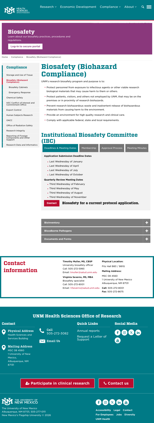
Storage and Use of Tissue (19, 75)
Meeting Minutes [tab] (137, 148)
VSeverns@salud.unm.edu (84, 288)
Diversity (129, 414)
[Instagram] (124, 333)
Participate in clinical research (58, 383)
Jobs (119, 414)
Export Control (13, 110)
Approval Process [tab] (111, 148)
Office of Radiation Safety (19, 126)
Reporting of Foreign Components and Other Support (18, 138)
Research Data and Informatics (21, 145)
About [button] (130, 7)
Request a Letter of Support (91, 338)
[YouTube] (118, 340)
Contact (52, 203)
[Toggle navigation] (149, 7)
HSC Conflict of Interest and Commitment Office (20, 104)
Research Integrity (15, 131)
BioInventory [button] (52, 222)
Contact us (116, 383)
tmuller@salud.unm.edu (83, 272)
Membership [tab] (89, 148)
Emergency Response (19, 93)
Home (5, 57)
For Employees (104, 414)
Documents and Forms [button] (57, 239)
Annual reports (88, 330)
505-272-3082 (57, 333)
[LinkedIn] (138, 333)
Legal (117, 410)
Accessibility (103, 410)
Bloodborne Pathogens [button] (58, 230)
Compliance (17, 57)
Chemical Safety (14, 98)
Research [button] (48, 7)
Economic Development (78, 7)
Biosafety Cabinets (18, 87)
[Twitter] (131, 332)
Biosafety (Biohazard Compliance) (43, 57)
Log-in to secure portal (25, 46)
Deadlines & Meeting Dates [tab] (60, 148)
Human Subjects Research (19, 115)
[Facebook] (118, 333)
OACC (9, 120)
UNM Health (103, 419)
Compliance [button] (110, 7)
